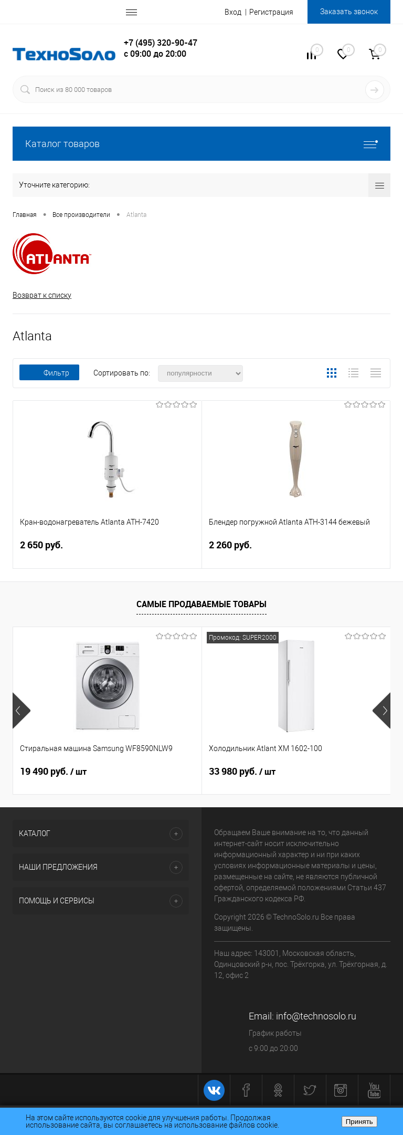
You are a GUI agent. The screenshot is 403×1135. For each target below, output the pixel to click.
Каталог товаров (201, 144)
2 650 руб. (107, 551)
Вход (233, 12)
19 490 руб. (53, 771)
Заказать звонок (349, 11)
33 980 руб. (242, 771)
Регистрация (271, 12)
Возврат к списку (42, 295)
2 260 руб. (296, 551)
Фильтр (49, 373)
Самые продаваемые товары (201, 604)
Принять (359, 1122)
